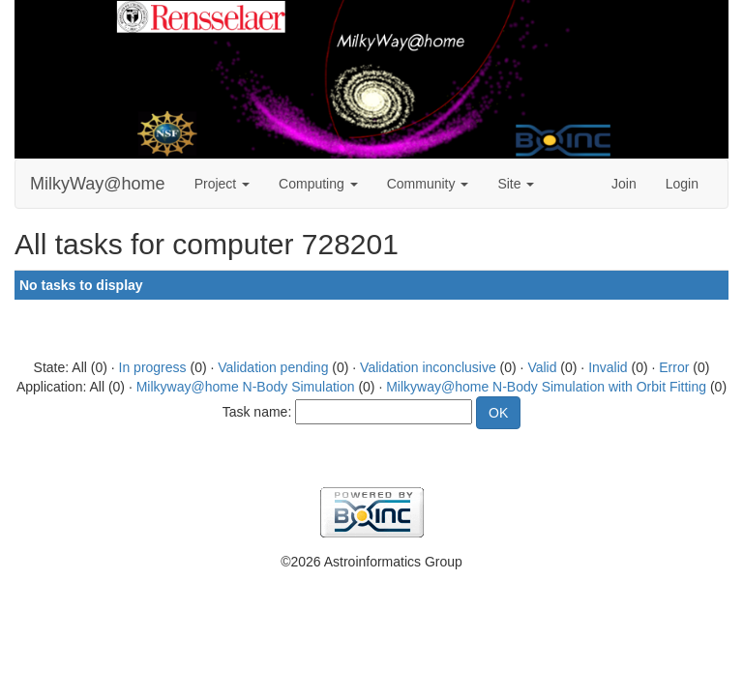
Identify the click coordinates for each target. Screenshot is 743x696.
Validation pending (273, 367)
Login (682, 183)
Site (515, 183)
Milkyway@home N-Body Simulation (245, 386)
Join (624, 183)
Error (674, 367)
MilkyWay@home (97, 183)
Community (428, 183)
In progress (153, 367)
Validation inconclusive (428, 367)
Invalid (607, 367)
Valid (541, 367)
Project (222, 183)
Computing (318, 183)
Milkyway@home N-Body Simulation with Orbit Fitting (546, 386)
